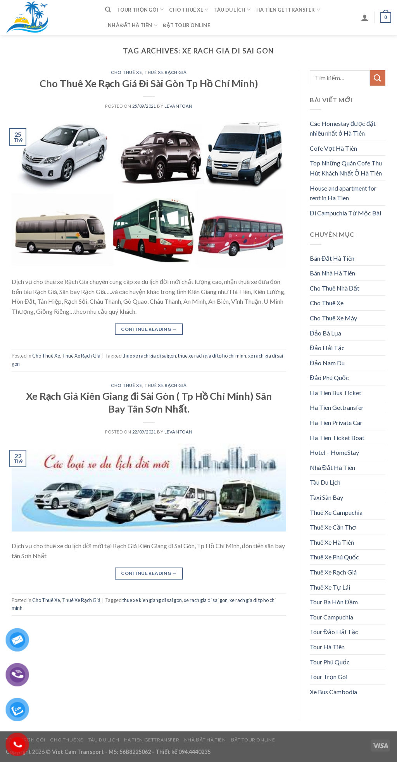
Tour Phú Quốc (330, 662)
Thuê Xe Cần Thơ (333, 527)
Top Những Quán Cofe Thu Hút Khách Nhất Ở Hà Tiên (346, 168)
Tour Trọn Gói (140, 9)
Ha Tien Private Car (336, 422)
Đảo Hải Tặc (327, 347)
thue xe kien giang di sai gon (152, 600)
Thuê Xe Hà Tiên (332, 542)
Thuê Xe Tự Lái (330, 587)
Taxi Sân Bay (326, 497)
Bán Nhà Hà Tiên (332, 273)
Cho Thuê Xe (188, 9)
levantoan (178, 105)
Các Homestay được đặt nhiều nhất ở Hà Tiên (343, 128)
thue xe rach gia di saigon (149, 356)
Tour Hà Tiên (327, 646)
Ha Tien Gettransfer (288, 9)
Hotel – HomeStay (334, 452)
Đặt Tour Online (186, 25)
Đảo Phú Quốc (329, 377)
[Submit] (377, 77)
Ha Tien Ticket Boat (337, 437)
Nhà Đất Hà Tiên (132, 25)
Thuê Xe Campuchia (336, 512)
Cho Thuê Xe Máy (333, 318)
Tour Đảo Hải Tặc (334, 631)
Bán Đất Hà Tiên (332, 258)
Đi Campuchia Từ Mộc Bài (345, 213)
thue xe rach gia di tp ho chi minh (212, 356)
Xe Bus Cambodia (333, 691)
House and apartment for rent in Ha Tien (343, 193)
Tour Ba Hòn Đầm (334, 601)
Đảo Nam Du (327, 362)
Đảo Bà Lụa (325, 333)
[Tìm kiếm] (108, 9)
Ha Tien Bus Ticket (335, 392)
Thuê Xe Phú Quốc (334, 557)
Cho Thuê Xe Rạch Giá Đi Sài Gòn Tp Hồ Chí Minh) (149, 83)
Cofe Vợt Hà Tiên (333, 148)
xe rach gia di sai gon (206, 600)
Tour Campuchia (331, 617)
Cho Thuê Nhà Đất (334, 288)
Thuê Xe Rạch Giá (165, 72)
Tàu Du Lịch (232, 9)
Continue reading (149, 329)
